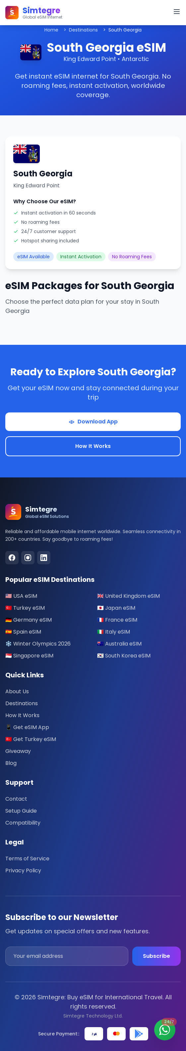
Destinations (83, 30)
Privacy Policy (23, 870)
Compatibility (22, 823)
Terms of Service (27, 858)
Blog (11, 763)
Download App (93, 421)
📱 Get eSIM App (27, 727)
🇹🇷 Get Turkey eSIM (30, 739)
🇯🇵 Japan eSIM (116, 608)
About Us (17, 691)
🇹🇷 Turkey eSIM (25, 608)
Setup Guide (21, 811)
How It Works (93, 446)
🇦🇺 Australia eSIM (119, 644)
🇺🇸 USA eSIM (21, 596)
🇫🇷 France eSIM (117, 620)
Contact (16, 799)
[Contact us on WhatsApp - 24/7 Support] (164, 1029)
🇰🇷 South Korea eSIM (124, 655)
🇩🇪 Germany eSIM (28, 620)
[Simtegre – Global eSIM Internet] (33, 12)
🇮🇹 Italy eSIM (113, 632)
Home (51, 30)
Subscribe (156, 956)
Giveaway (18, 751)
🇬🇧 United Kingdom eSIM (128, 596)
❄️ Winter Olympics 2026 (38, 644)
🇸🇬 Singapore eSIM (29, 655)
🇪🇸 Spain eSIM (23, 632)
